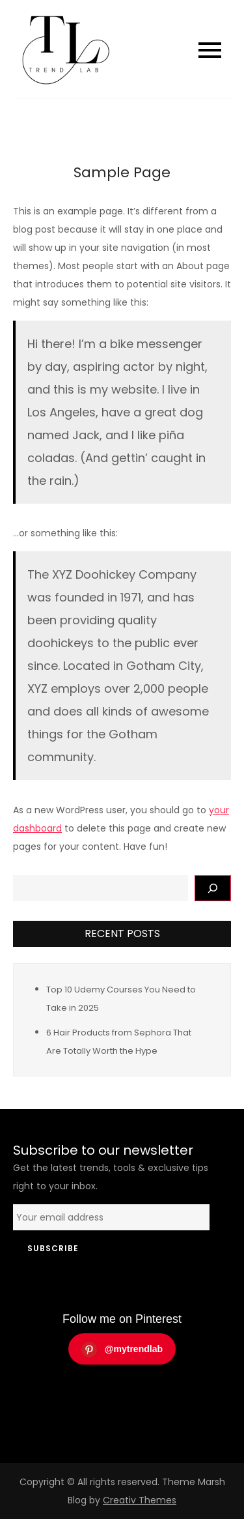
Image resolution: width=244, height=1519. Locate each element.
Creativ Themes (139, 1500)
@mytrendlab (122, 1349)
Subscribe (53, 1248)
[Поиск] (213, 888)
